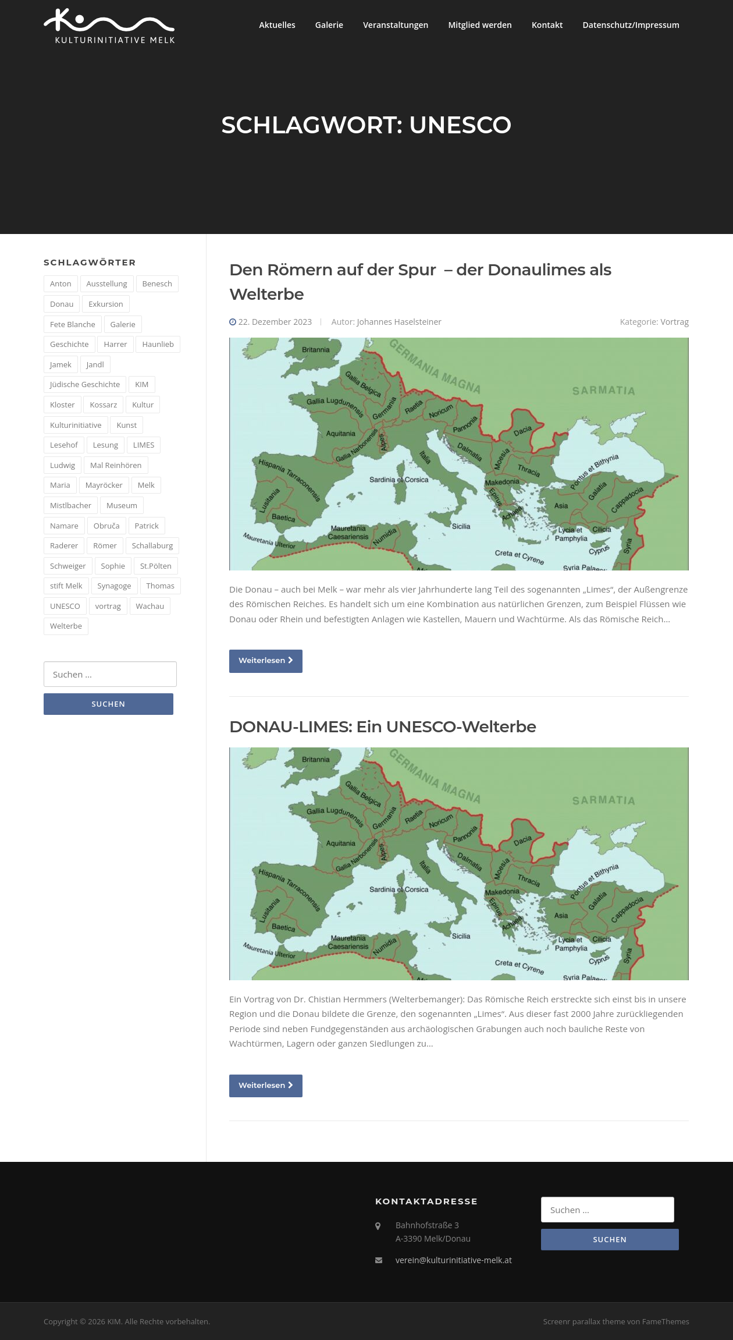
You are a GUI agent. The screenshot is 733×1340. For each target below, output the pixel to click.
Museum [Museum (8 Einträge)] (121, 505)
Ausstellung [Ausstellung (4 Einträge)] (107, 283)
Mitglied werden (480, 24)
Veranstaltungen (395, 24)
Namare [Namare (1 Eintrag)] (64, 525)
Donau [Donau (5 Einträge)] (61, 304)
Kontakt (547, 24)
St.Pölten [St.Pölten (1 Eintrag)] (156, 566)
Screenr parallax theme (584, 1321)
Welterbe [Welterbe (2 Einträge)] (66, 626)
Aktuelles (277, 24)
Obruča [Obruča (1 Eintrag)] (107, 525)
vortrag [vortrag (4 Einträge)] (108, 606)
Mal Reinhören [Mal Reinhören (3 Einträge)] (116, 465)
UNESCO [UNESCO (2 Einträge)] (65, 606)
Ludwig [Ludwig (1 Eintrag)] (62, 465)
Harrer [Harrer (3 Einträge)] (115, 344)
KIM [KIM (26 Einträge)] (141, 384)
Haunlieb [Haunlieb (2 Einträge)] (158, 344)
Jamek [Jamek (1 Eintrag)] (61, 364)
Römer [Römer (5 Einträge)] (105, 545)
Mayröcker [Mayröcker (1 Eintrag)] (104, 485)
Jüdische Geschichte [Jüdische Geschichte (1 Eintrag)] (85, 384)
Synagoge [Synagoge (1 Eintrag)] (114, 585)
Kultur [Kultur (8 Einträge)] (143, 404)
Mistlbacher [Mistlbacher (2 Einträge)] (70, 505)
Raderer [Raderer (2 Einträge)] (64, 545)
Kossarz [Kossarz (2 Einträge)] (103, 404)
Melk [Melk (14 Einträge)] (146, 485)
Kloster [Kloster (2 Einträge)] (62, 404)
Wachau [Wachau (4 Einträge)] (150, 606)
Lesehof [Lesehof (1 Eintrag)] (64, 444)
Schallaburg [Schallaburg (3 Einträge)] (152, 545)
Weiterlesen (266, 660)
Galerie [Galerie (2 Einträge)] (123, 324)
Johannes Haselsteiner (399, 321)
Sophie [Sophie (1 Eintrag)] (113, 566)
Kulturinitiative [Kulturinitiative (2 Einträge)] (76, 425)
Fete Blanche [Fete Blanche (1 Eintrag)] (72, 324)
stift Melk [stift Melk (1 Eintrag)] (66, 585)
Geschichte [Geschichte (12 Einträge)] (69, 344)
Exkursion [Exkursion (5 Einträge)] (105, 304)
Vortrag (674, 321)
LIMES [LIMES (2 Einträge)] (143, 444)
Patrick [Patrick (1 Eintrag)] (147, 525)
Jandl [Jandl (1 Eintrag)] (95, 364)
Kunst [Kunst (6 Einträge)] (126, 425)
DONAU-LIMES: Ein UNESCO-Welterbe (382, 726)
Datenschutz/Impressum (631, 24)
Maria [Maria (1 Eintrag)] (60, 485)
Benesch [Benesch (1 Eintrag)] (157, 283)
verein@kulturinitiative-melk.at (454, 1259)
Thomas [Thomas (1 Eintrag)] (161, 585)
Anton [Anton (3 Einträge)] (61, 283)
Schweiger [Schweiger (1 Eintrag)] (68, 566)
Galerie (329, 24)
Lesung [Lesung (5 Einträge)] (105, 444)
